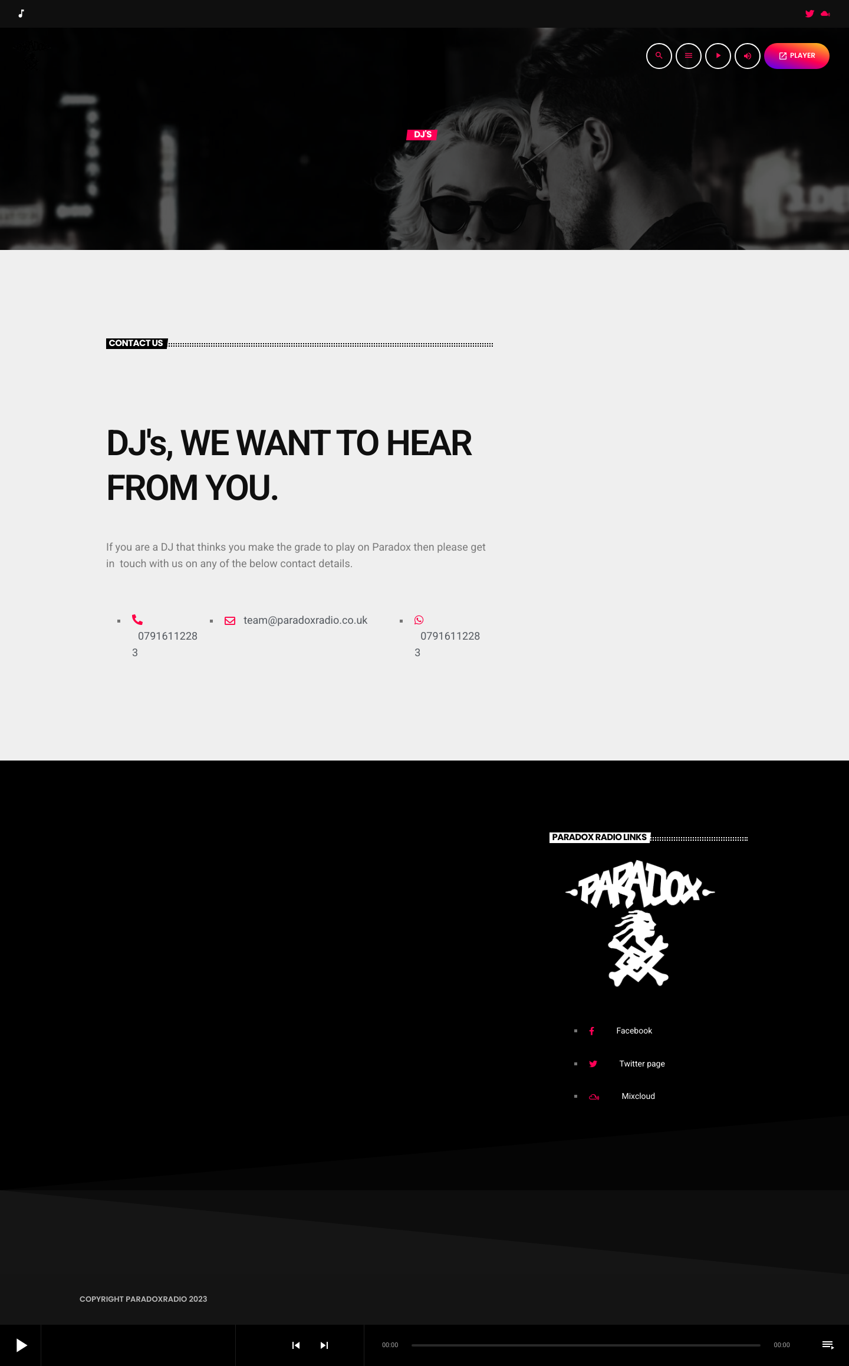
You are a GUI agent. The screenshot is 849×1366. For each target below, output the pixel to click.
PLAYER (796, 56)
